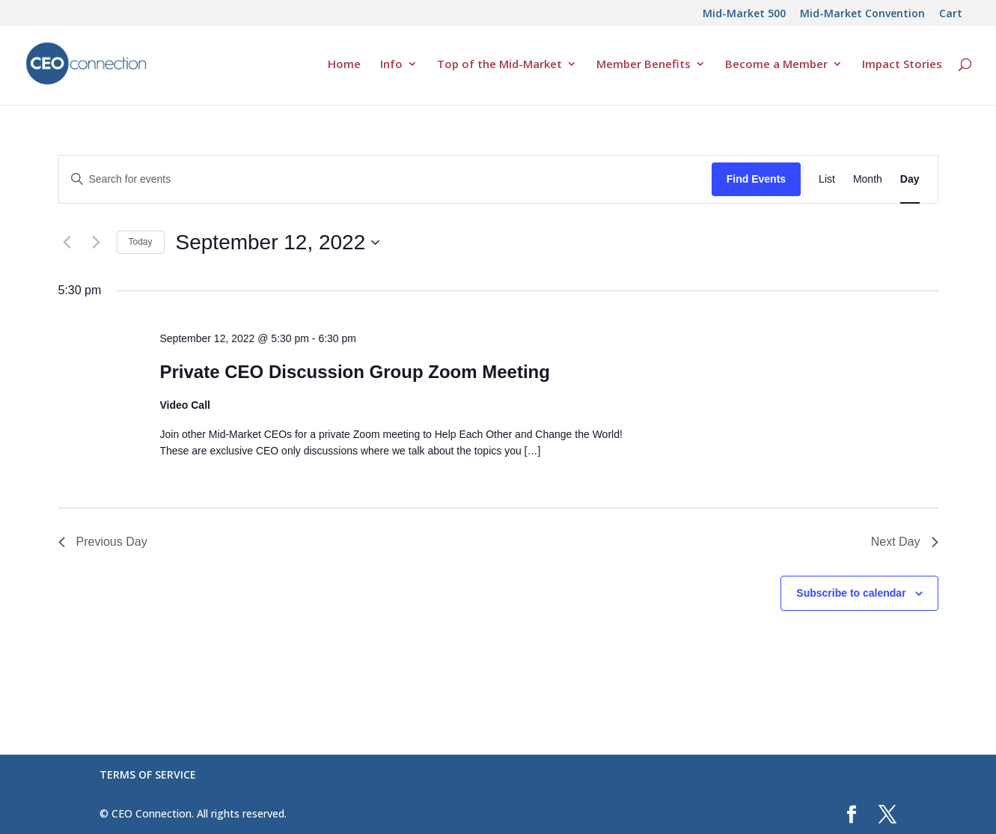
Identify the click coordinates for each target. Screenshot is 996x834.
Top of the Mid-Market (499, 64)
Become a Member (776, 64)
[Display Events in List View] (827, 179)
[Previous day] (67, 243)
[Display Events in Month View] (867, 179)
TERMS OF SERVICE (148, 774)
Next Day (904, 541)
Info (391, 64)
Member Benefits (643, 64)
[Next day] (97, 243)
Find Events (756, 179)
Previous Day (102, 541)
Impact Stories (902, 64)
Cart (950, 14)
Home (344, 64)
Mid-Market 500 (744, 14)
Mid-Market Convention (862, 14)
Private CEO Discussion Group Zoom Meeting (354, 372)
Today (141, 242)
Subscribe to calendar (850, 593)
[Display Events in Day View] (910, 179)
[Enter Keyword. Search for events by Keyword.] (385, 179)
